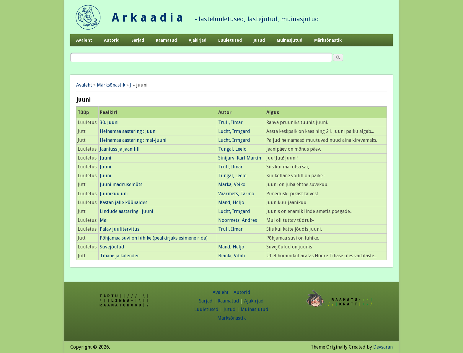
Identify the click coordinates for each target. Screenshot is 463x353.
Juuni (105, 158)
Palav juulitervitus (119, 229)
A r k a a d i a (147, 18)
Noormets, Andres (237, 220)
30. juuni (109, 122)
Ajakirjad (197, 40)
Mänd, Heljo (231, 202)
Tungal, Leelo (232, 149)
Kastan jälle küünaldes (123, 202)
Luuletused (230, 40)
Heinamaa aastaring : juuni (128, 131)
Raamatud (166, 40)
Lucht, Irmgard (234, 131)
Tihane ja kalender (119, 255)
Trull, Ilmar (230, 122)
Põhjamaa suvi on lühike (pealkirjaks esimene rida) (154, 238)
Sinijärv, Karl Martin (239, 158)
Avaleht (84, 40)
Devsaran (383, 347)
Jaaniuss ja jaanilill (120, 149)
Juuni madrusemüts (121, 184)
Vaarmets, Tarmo (236, 193)
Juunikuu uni (114, 193)
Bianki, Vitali (231, 255)
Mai (104, 220)
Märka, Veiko (231, 184)
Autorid (112, 40)
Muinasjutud (289, 40)
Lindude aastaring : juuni (126, 211)
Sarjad (137, 40)
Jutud (259, 40)
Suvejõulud (112, 247)
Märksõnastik (328, 40)
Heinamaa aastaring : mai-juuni (133, 140)
